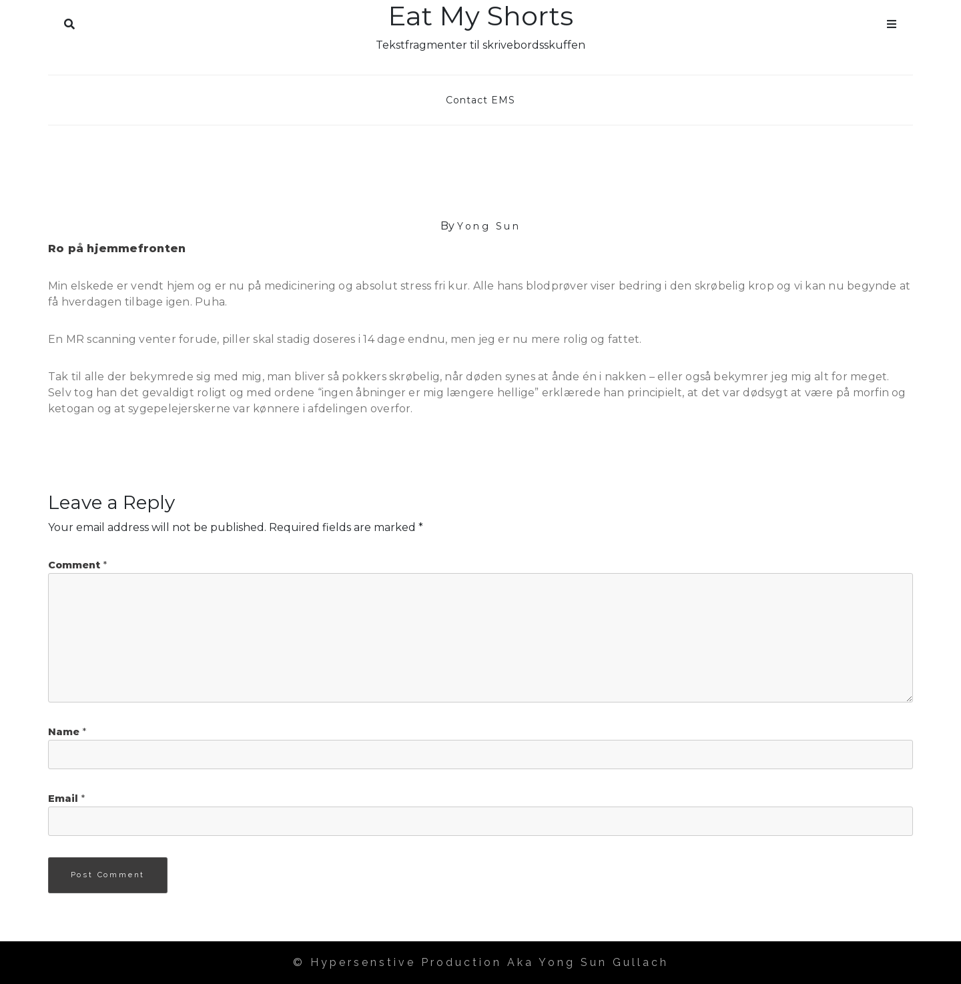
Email (66, 799)
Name (67, 732)
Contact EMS (480, 100)
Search (69, 21)
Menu (891, 21)
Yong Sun (489, 226)
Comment (77, 565)
